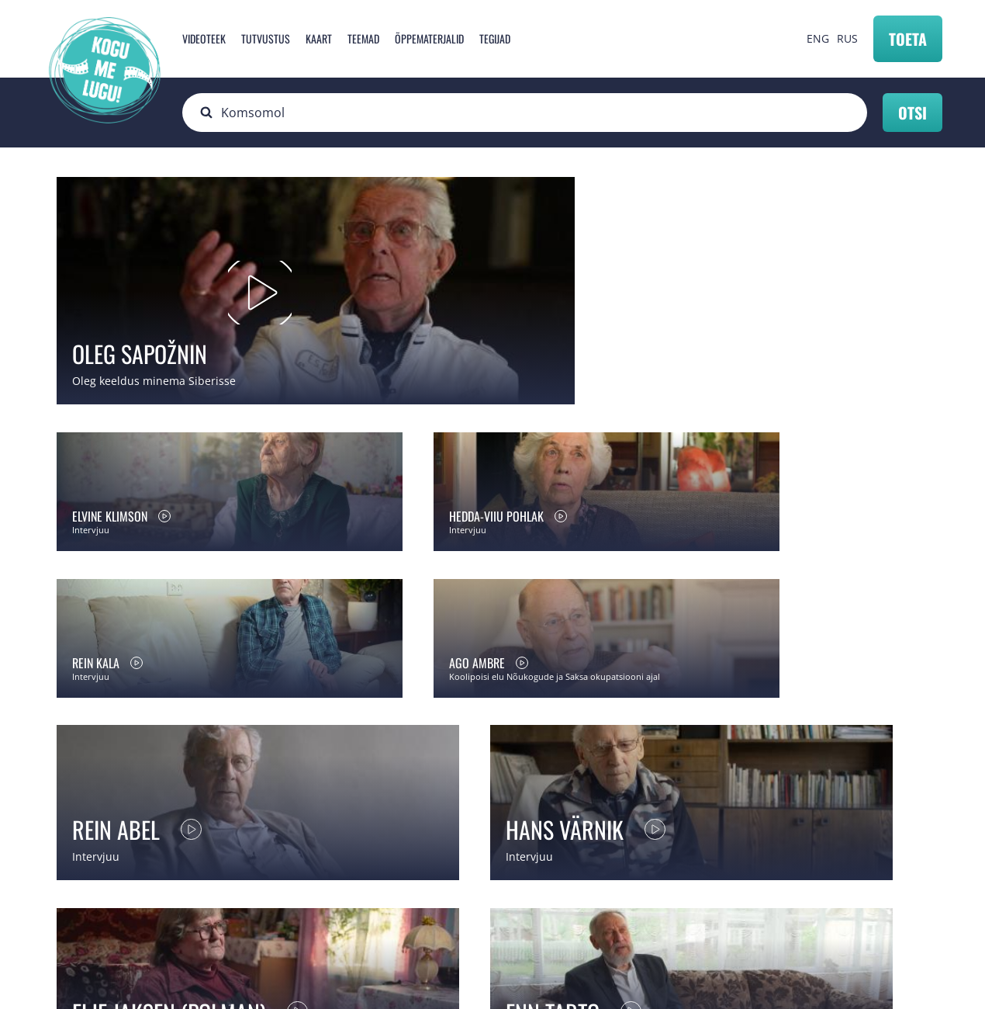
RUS (847, 38)
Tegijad (494, 38)
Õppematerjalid (429, 38)
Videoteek (204, 38)
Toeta (908, 38)
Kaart (319, 38)
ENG (818, 38)
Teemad (363, 38)
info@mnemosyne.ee (345, 900)
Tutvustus (265, 38)
